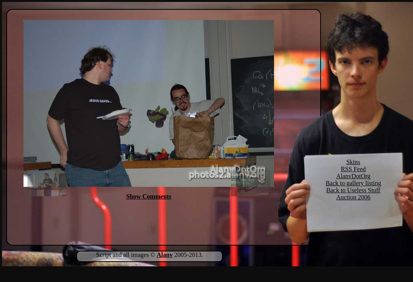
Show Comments (148, 196)
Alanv (165, 254)
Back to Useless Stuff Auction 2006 (353, 194)
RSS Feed (353, 169)
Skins (353, 162)
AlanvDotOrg (353, 176)
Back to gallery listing (353, 183)
